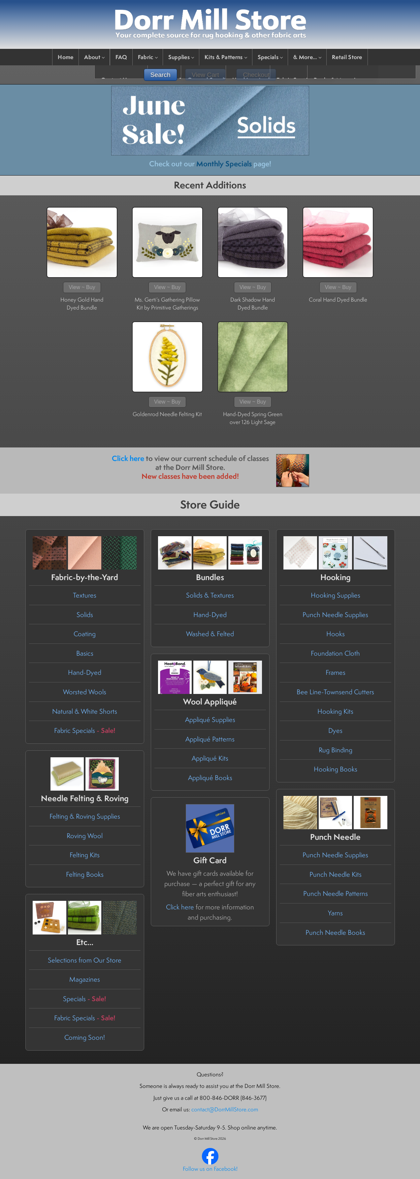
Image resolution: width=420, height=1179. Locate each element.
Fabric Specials (84, 730)
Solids (85, 614)
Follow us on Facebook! (210, 1168)
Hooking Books (335, 769)
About (94, 57)
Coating (85, 633)
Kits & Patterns (226, 57)
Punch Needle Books (335, 932)
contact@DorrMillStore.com (224, 1109)
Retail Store (347, 57)
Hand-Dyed (84, 672)
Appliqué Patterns (210, 739)
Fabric (147, 57)
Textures (84, 595)
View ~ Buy (82, 287)
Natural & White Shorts (84, 711)
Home (65, 57)
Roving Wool (85, 835)
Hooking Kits (335, 711)
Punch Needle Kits (335, 874)
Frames (335, 672)
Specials (270, 57)
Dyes (335, 730)
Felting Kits (85, 854)
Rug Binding (335, 749)
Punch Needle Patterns (335, 893)
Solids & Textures (210, 595)
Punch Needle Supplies (335, 614)
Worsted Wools (84, 691)
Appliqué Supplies (210, 719)
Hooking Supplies (335, 595)
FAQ (121, 57)
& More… (307, 57)
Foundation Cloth (335, 653)
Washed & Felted (210, 633)
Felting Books (85, 874)
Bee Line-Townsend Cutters (335, 691)
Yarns (335, 912)
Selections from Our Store (84, 960)
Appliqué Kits (210, 758)
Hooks (335, 633)
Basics (84, 653)
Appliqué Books (210, 777)
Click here (128, 458)
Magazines (84, 979)
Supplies (181, 57)
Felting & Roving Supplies (84, 816)
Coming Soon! (84, 1037)
